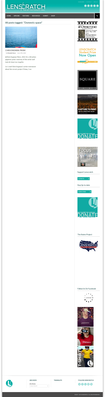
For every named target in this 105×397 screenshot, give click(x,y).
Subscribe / (81, 2)
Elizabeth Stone (12, 53)
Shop (53, 15)
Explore (17, 15)
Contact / (89, 2)
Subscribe (82, 191)
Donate (81, 178)
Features (26, 15)
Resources (36, 15)
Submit (45, 15)
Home (9, 15)
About (96, 2)
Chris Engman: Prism (15, 50)
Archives (33, 384)
